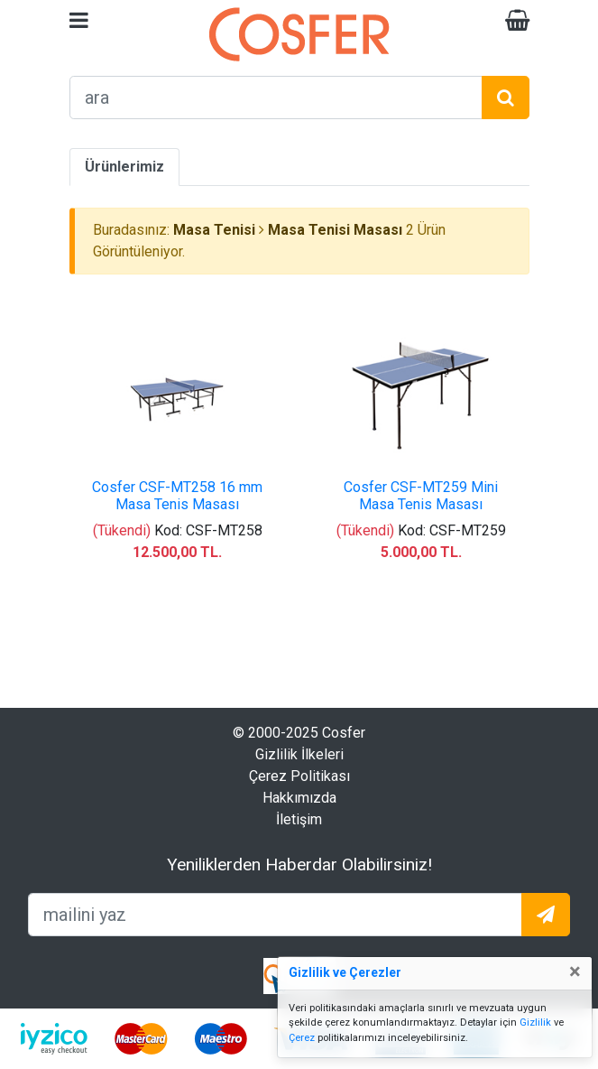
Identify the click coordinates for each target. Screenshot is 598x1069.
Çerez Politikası (299, 776)
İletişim (299, 819)
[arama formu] (276, 97)
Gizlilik (535, 1022)
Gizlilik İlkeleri (299, 754)
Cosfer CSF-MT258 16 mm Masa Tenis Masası (177, 496)
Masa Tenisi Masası (335, 229)
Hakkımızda (299, 797)
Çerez (302, 1038)
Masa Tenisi (214, 229)
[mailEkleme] (275, 914)
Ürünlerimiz (124, 166)
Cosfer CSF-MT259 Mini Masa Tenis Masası (421, 496)
